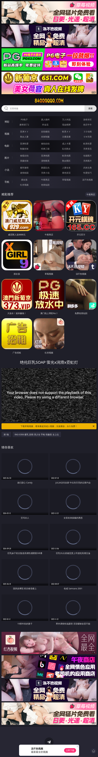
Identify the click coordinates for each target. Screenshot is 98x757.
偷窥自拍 (24, 155)
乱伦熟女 (66, 148)
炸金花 (45, 124)
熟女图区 (66, 160)
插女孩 (24, 179)
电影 (7, 145)
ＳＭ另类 (87, 136)
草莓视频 (66, 179)
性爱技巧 (87, 172)
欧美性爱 (87, 143)
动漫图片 (87, 155)
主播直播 (66, 136)
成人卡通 (66, 143)
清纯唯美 (45, 160)
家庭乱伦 (45, 167)
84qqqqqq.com (49, 101)
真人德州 (45, 119)
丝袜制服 (45, 136)
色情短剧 (45, 184)
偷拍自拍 (45, 143)
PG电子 (24, 119)
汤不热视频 (87, 179)
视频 (7, 133)
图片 (7, 157)
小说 (7, 169)
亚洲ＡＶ (24, 131)
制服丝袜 (24, 148)
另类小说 (45, 172)
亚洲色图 (45, 155)
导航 (7, 181)
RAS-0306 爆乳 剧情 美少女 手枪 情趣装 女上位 (37, 434)
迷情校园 (24, 172)
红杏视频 (24, 184)
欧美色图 (66, 155)
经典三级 (45, 148)
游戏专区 (87, 119)
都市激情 (24, 167)
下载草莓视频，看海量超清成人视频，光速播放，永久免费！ (58, 426)
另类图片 (87, 160)
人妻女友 (66, 167)
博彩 (7, 121)
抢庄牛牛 (87, 124)
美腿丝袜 (24, 160)
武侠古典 (87, 167)
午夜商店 (45, 179)
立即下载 (70, 750)
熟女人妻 (24, 136)
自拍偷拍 (45, 131)
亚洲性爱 (24, 143)
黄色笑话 (66, 172)
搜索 (90, 108)
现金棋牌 (66, 124)
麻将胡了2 (24, 124)
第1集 (6, 434)
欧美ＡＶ (66, 131)
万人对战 (66, 119)
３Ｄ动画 (87, 131)
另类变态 (87, 148)
